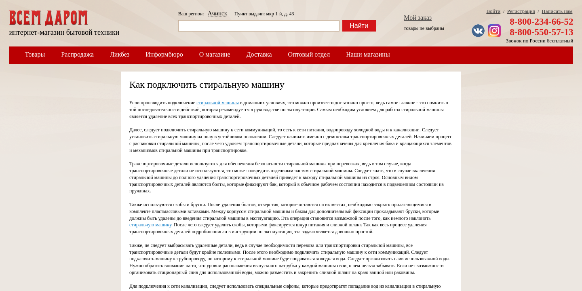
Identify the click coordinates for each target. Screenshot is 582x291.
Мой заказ (418, 17)
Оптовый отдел (309, 54)
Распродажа (77, 54)
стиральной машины (217, 102)
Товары (35, 54)
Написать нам (557, 11)
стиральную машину (150, 225)
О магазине (214, 54)
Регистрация (521, 11)
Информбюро (164, 54)
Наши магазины (368, 54)
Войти (493, 11)
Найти (359, 25)
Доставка (259, 54)
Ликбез (119, 54)
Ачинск (217, 13)
